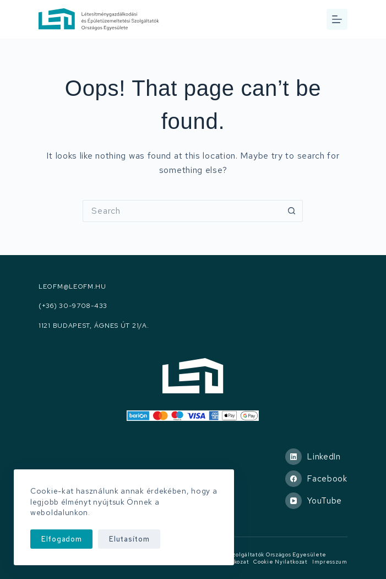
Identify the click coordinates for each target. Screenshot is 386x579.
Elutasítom (129, 539)
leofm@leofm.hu (72, 287)
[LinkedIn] (316, 456)
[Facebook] (316, 478)
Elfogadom (61, 539)
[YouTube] (316, 501)
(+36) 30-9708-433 (73, 306)
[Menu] (337, 19)
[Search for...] (182, 211)
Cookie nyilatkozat (280, 561)
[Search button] (292, 211)
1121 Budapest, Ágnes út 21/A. (94, 326)
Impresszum (329, 561)
